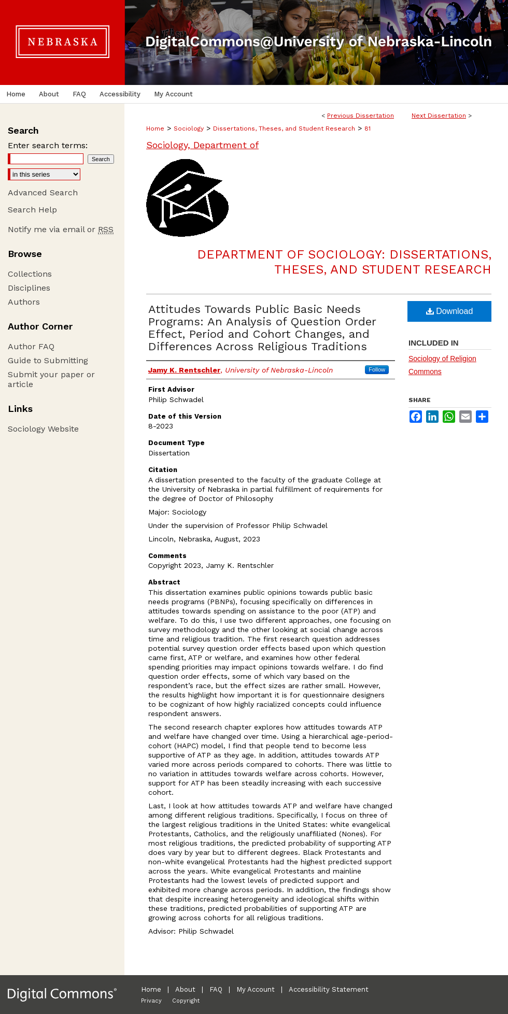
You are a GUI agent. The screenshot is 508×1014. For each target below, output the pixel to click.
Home (155, 128)
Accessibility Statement (329, 989)
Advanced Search (43, 192)
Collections (30, 274)
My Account (255, 989)
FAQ (215, 989)
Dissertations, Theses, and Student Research (284, 128)
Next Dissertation (439, 115)
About (185, 989)
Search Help (32, 210)
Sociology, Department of (202, 144)
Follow (377, 369)
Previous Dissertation (360, 115)
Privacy (151, 1000)
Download (449, 311)
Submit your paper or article (51, 379)
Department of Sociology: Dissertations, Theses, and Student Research (344, 262)
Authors (24, 302)
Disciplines (29, 288)
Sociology (189, 128)
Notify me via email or (61, 229)
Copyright (186, 1000)
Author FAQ (31, 346)
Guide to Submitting (48, 360)
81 (367, 128)
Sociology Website (43, 429)
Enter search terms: (48, 145)
